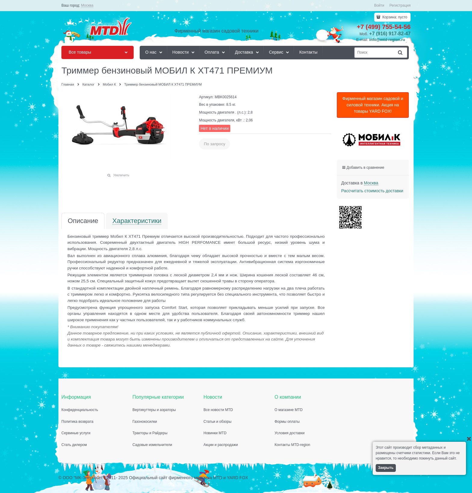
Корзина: (394, 17)
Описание (83, 221)
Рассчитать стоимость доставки (372, 190)
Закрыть (385, 468)
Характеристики (136, 221)
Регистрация (400, 5)
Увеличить (121, 175)
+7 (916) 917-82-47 (390, 33)
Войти (379, 5)
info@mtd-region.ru (387, 39)
